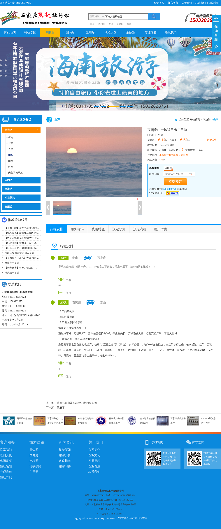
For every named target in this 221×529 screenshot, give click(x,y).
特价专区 (30, 32)
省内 (10, 137)
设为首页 (159, 2)
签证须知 (6, 466)
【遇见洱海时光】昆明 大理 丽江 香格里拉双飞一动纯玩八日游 (38, 238)
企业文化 (94, 455)
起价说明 (212, 139)
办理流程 (6, 471)
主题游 (130, 32)
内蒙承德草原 (15, 172)
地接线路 (110, 32)
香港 (111, 24)
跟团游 (168, 168)
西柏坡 (101, 24)
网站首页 (10, 32)
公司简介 (94, 449)
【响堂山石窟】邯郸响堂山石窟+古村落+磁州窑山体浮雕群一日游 (40, 247)
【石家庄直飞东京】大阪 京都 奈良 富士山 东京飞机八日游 (36, 257)
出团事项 (6, 460)
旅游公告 (65, 455)
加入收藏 (173, 2)
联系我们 (200, 2)
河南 (10, 166)
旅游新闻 (65, 449)
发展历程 (94, 460)
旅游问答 (65, 466)
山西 (10, 161)
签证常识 (6, 477)
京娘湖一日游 (12, 262)
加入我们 (214, 2)
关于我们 (187, 2)
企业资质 (94, 466)
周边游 (50, 32)
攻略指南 (65, 460)
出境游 (90, 32)
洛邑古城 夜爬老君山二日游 (19, 252)
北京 (92, 24)
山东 (10, 155)
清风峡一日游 (12, 272)
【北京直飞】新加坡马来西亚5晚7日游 (25, 233)
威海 (129, 24)
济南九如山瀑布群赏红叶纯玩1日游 (77, 403)
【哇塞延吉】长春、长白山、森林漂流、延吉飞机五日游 (35, 267)
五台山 (120, 24)
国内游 (70, 32)
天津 (10, 149)
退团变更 (6, 455)
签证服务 (151, 32)
